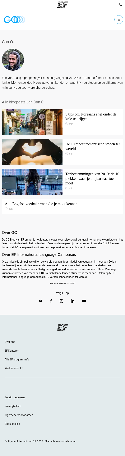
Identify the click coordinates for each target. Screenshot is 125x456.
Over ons (10, 341)
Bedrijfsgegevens (15, 397)
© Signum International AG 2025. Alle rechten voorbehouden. (41, 441)
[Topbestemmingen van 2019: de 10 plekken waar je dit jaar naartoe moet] (62, 182)
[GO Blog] (14, 19)
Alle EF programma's (17, 359)
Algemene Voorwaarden (19, 415)
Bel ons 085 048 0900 (63, 283)
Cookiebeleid (12, 423)
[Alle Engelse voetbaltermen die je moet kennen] (62, 206)
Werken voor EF (14, 368)
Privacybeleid (13, 406)
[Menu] (118, 19)
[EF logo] (62, 327)
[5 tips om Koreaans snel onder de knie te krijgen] (62, 122)
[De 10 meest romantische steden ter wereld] (62, 152)
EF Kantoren (12, 350)
